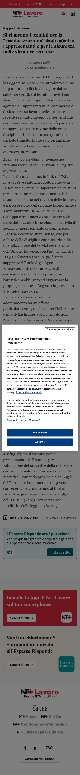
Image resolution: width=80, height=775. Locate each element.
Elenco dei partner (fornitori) (23, 420)
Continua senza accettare (60, 329)
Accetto (40, 442)
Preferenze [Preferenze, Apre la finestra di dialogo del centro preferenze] (40, 432)
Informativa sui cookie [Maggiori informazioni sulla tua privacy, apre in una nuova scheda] (29, 392)
